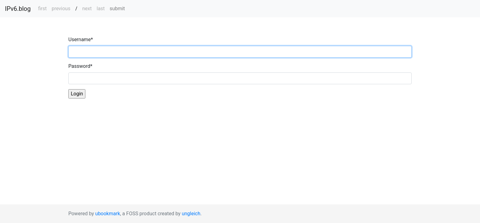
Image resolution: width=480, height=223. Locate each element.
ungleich (191, 213)
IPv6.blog (18, 8)
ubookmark (107, 213)
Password (80, 66)
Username (80, 39)
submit (117, 8)
